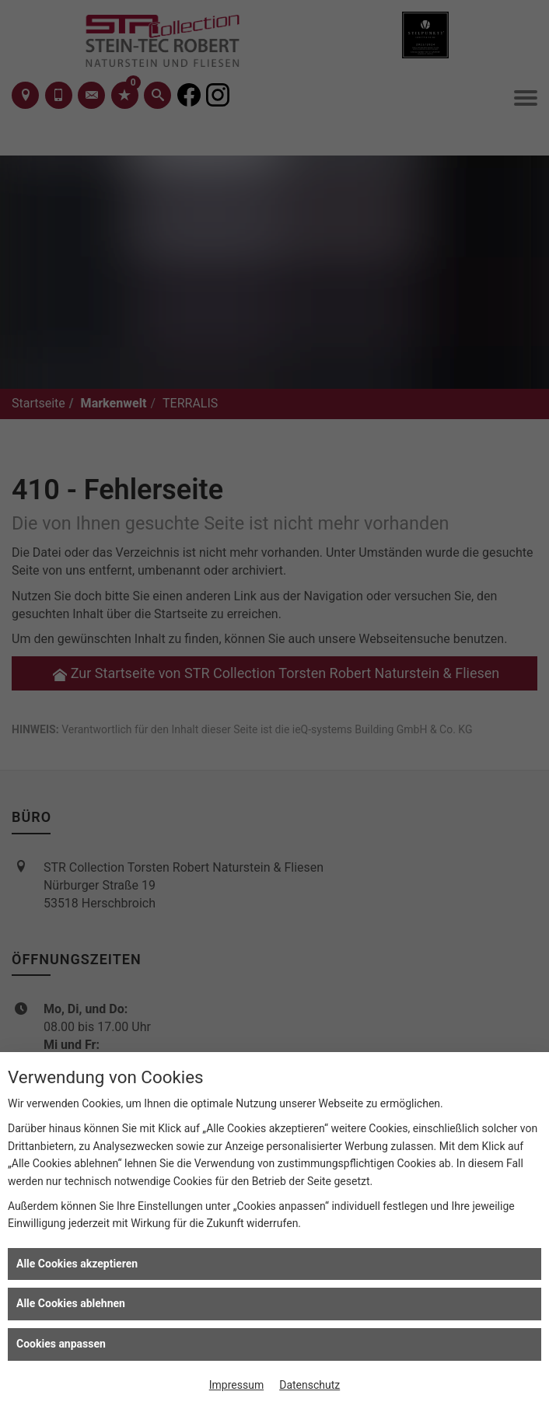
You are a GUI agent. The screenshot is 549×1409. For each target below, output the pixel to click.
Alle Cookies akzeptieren (77, 1263)
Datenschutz (309, 1385)
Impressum (236, 1385)
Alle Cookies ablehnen (70, 1303)
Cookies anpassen (61, 1343)
